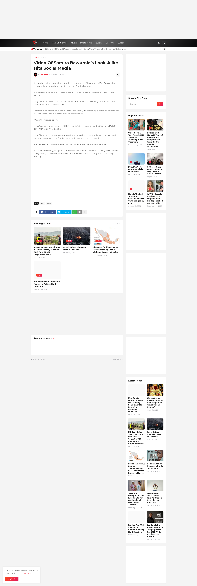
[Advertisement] (98, 19)
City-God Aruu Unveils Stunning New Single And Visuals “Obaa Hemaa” (155, 402)
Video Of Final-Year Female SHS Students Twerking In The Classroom (136, 137)
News (45, 43)
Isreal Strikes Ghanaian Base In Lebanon (74, 248)
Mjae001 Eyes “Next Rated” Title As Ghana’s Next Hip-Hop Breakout (154, 498)
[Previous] (161, 49)
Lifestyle (110, 43)
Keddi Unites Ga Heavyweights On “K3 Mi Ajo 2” (155, 466)
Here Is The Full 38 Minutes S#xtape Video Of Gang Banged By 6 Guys (136, 198)
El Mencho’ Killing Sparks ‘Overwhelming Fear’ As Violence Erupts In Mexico (105, 249)
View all (116, 223)
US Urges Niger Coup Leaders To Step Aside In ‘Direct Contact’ (154, 170)
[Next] (164, 49)
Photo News (86, 43)
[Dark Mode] (159, 43)
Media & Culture (59, 43)
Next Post (117, 359)
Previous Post (39, 359)
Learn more (25, 573)
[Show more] (84, 212)
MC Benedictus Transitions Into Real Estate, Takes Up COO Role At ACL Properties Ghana (47, 251)
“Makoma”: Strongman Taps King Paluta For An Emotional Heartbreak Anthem (136, 499)
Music (74, 43)
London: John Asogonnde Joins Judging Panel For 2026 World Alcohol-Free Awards (155, 531)
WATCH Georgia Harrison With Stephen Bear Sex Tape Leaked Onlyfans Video (155, 198)
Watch (121, 43)
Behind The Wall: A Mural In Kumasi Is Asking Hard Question (47, 284)
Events (99, 43)
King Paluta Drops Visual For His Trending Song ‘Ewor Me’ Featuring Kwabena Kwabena (135, 405)
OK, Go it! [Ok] (12, 579)
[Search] (164, 43)
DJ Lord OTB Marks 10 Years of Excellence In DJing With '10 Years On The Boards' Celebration (85, 49)
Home (36, 58)
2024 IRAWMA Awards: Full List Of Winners (135, 169)
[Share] (118, 75)
